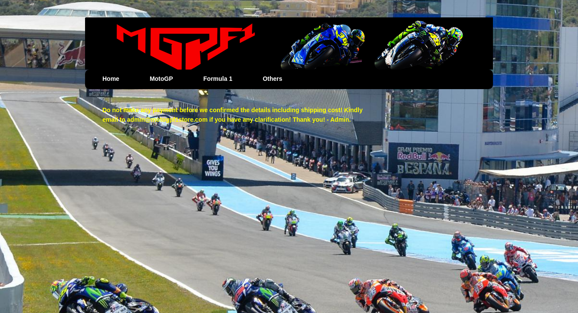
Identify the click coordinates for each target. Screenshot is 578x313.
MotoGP (161, 78)
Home (110, 78)
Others (272, 78)
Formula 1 (218, 78)
